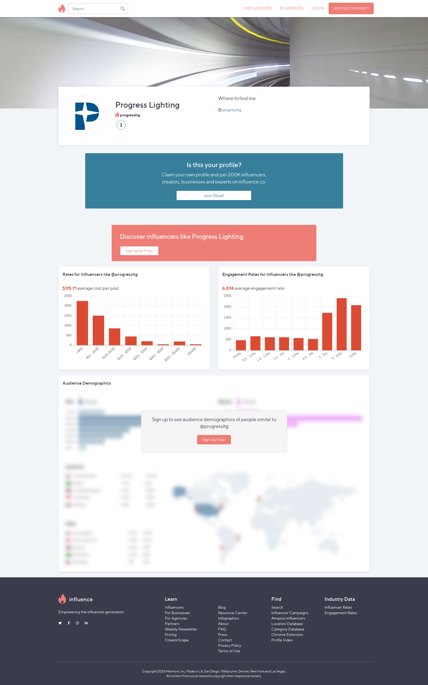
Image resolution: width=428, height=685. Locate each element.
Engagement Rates (341, 612)
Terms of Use (229, 650)
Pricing (171, 634)
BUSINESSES (291, 8)
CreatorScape (177, 640)
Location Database (287, 623)
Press (222, 634)
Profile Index (282, 640)
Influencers (174, 607)
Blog (222, 607)
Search (277, 607)
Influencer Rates (338, 607)
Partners (172, 623)
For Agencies (176, 618)
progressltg (231, 109)
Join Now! (214, 195)
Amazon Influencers (288, 618)
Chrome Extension (287, 634)
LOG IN (318, 8)
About (223, 623)
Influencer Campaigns (289, 612)
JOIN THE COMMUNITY (351, 8)
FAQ (222, 629)
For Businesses (177, 612)
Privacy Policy (229, 645)
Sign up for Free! (139, 250)
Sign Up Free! (214, 439)
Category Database (287, 629)
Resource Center (232, 612)
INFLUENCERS (258, 8)
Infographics (228, 618)
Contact (225, 640)
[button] (121, 125)
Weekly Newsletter (181, 629)
